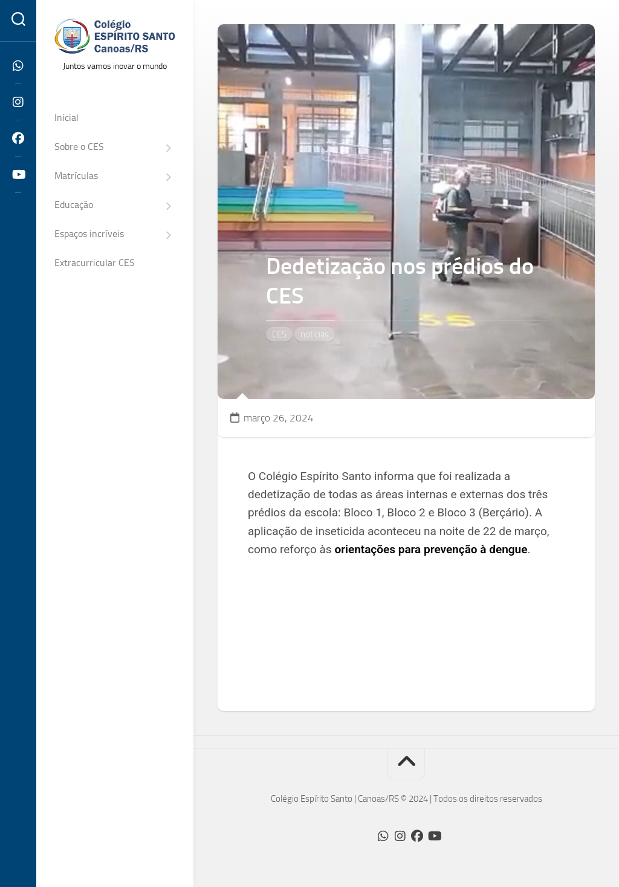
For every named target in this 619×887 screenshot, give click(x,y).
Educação (73, 204)
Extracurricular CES (94, 262)
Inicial (66, 117)
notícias (314, 334)
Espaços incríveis (89, 233)
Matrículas (76, 175)
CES (279, 334)
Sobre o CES (79, 146)
